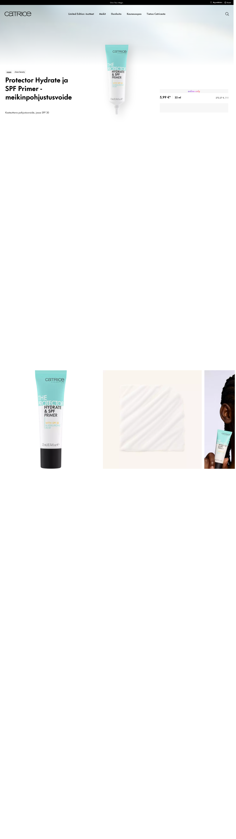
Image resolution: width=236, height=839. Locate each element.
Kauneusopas (134, 14)
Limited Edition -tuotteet (81, 14)
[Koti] (17, 14)
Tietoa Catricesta (156, 14)
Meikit (102, 14)
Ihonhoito (116, 14)
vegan (9, 71)
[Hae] (227, 14)
